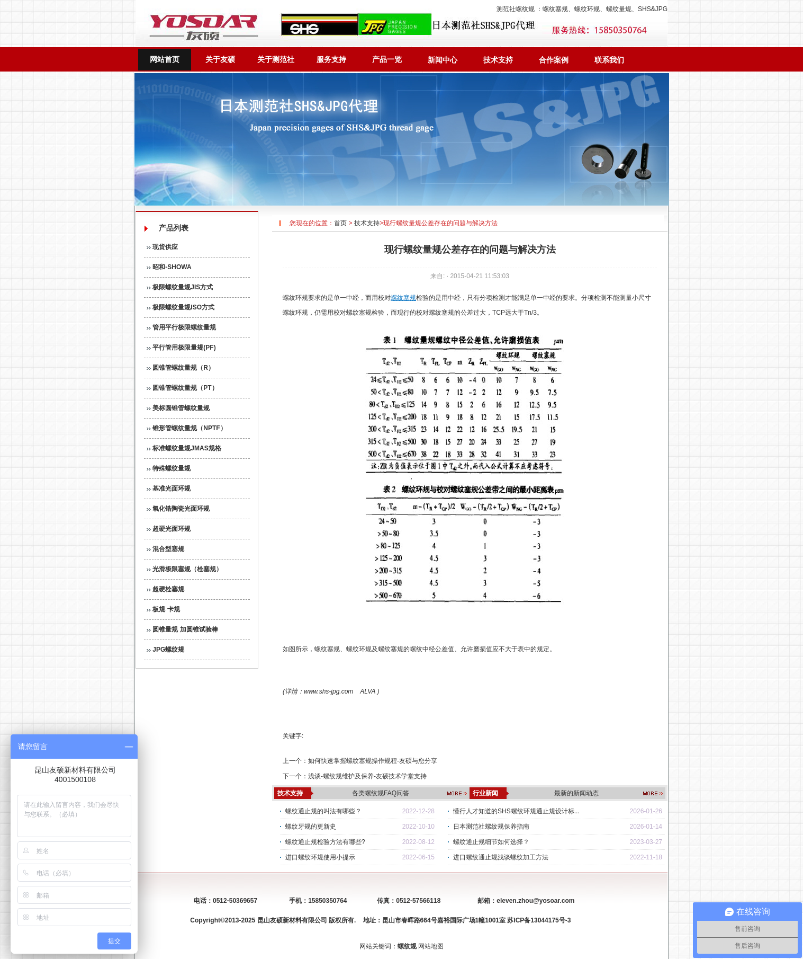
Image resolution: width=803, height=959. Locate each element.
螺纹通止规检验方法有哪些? (325, 842)
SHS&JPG (652, 9)
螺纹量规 (618, 9)
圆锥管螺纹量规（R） (180, 367)
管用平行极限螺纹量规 (181, 327)
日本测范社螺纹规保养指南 (491, 826)
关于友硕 (220, 59)
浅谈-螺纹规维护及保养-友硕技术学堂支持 (367, 776)
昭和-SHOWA (169, 267)
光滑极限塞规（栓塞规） (184, 569)
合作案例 (554, 60)
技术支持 (498, 60)
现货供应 (162, 247)
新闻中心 (442, 60)
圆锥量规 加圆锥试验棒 (182, 629)
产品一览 (387, 59)
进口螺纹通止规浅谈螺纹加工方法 (500, 857)
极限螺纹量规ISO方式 (180, 307)
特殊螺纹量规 (169, 468)
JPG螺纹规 (165, 649)
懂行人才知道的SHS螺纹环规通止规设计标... (516, 811)
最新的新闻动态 (576, 793)
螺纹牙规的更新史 (310, 826)
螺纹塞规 (555, 9)
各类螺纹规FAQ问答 (380, 793)
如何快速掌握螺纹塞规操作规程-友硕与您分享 (372, 761)
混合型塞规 (165, 549)
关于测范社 (275, 59)
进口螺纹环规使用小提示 (320, 857)
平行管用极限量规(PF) (181, 347)
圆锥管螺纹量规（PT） (182, 388)
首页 (340, 223)
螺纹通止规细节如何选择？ (491, 842)
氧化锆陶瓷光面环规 (178, 508)
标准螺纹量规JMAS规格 (184, 448)
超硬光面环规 (169, 528)
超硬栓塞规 (165, 589)
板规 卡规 (163, 609)
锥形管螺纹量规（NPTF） (187, 428)
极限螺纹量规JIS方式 (180, 287)
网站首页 (164, 59)
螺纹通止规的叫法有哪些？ (323, 811)
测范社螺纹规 (516, 9)
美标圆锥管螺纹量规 (178, 408)
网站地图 (431, 946)
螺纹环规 (587, 9)
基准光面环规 (169, 488)
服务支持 (331, 59)
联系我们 (609, 60)
